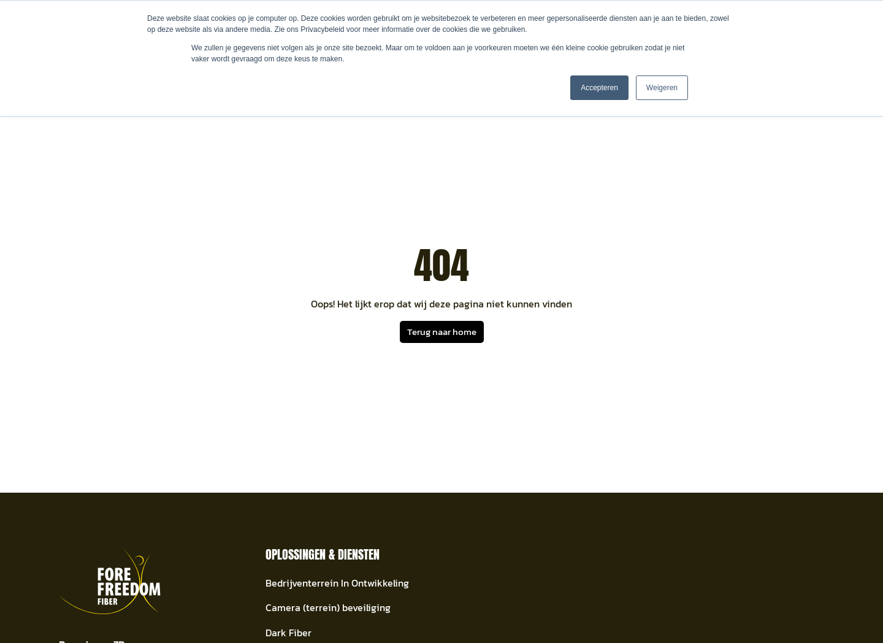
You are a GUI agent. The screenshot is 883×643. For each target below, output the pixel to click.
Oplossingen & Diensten (323, 555)
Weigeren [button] (662, 87)
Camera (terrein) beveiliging (328, 607)
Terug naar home (441, 332)
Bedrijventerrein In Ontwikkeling (337, 583)
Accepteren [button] (599, 87)
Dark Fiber (289, 632)
